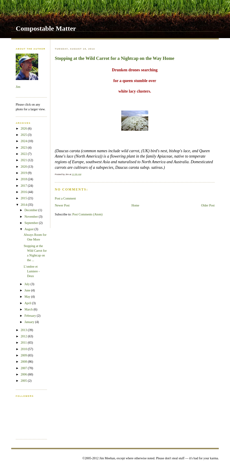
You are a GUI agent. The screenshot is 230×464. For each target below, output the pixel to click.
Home (135, 205)
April (28, 303)
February (30, 315)
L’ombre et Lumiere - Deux (32, 271)
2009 (24, 355)
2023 (24, 147)
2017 (24, 185)
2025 (24, 135)
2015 (24, 198)
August (29, 229)
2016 (24, 192)
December (31, 210)
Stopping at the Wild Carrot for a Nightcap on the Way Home (114, 58)
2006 (24, 374)
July (27, 284)
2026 (24, 128)
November (31, 216)
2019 (24, 173)
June (27, 290)
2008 (24, 361)
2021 (24, 160)
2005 (24, 380)
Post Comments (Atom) (87, 214)
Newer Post (62, 205)
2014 (24, 204)
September (31, 223)
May (27, 296)
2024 (24, 141)
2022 (24, 154)
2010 (24, 349)
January (29, 322)
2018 (24, 179)
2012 (24, 336)
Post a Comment (65, 198)
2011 (24, 342)
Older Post (208, 205)
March (29, 309)
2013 (24, 330)
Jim (18, 87)
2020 (24, 166)
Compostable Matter (46, 28)
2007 (24, 368)
